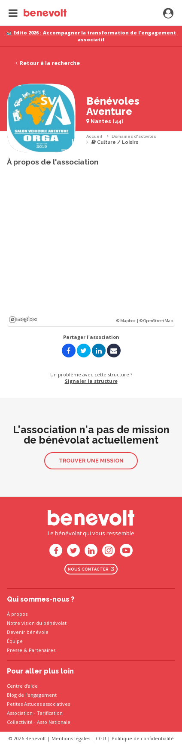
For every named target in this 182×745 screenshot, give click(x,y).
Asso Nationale (53, 722)
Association (20, 713)
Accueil (94, 136)
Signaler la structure (91, 381)
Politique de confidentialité (143, 738)
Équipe (15, 641)
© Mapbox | (128, 320)
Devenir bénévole (28, 632)
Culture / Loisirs (114, 142)
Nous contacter (91, 569)
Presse (14, 650)
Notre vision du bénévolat (37, 623)
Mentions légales (71, 738)
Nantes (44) (104, 121)
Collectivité (20, 722)
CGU (101, 738)
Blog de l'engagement (32, 695)
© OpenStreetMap (156, 320)
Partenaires (42, 650)
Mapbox (23, 319)
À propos (17, 614)
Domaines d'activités (134, 136)
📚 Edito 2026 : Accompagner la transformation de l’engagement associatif (91, 36)
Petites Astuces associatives (38, 704)
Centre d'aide (22, 686)
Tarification (50, 713)
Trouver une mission (91, 460)
